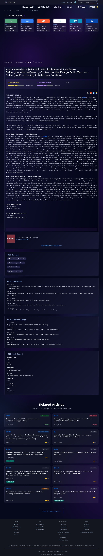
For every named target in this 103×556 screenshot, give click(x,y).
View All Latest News (51, 511)
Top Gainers (63, 527)
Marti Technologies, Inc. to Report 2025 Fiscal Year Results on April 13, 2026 (75, 493)
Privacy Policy (40, 529)
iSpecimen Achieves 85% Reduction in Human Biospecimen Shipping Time (22, 420)
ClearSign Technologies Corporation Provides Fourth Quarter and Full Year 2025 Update (73, 420)
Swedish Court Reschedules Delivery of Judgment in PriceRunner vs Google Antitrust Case (73, 472)
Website (10, 378)
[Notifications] (75, 2)
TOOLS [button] (69, 7)
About (16, 524)
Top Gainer (44, 415)
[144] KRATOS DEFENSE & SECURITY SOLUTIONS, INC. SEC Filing (27, 325)
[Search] (88, 2)
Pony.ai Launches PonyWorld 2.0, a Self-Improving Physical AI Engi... (59, 29)
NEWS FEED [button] (29, 7)
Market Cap (11, 357)
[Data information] (22, 354)
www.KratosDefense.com (14, 172)
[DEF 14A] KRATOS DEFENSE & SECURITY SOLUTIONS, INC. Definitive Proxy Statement (34, 344)
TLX (22, 24)
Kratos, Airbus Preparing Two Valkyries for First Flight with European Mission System (33, 310)
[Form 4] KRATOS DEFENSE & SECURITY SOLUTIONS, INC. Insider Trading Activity (33, 329)
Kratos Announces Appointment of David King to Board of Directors (28, 300)
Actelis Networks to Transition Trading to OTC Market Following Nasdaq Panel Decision (25, 493)
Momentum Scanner (63, 532)
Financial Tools (63, 540)
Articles (63, 524)
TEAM (87, 24)
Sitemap (16, 535)
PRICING (93, 7)
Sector (9, 373)
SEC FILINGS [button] (44, 7)
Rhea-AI (16, 532)
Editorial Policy (16, 527)
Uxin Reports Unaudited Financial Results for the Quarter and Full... (43, 30)
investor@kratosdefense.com (16, 217)
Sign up (69, 2)
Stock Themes (63, 535)
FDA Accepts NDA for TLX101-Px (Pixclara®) (26, 28)
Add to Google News (87, 532)
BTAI (71, 24)
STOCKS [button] (58, 7)
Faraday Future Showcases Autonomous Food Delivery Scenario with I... (10, 30)
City (8, 389)
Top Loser (93, 415)
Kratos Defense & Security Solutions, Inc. (60, 97)
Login (63, 2)
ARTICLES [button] (81, 7)
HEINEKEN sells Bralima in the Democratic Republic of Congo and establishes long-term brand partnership (25, 453)
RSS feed (86, 524)
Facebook (87, 527)
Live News (63, 537)
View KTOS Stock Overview (51, 246)
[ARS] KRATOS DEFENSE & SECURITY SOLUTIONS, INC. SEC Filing (28, 339)
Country (10, 383)
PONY (55, 24)
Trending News (14, 15)
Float (9, 362)
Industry (10, 368)
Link (8, 380)
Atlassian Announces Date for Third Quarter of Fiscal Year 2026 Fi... (92, 30)
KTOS (84, 97)
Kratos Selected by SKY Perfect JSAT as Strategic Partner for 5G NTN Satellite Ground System (36, 305)
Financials (18, 62)
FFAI (6, 24)
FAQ (16, 529)
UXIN (39, 24)
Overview (8, 62)
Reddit (87, 529)
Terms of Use (40, 524)
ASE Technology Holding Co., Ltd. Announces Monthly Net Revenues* (75, 453)
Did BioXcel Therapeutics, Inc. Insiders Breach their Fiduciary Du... (76, 30)
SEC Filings (37, 62)
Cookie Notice (40, 527)
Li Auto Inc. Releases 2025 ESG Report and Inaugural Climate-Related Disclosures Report (72, 436)
